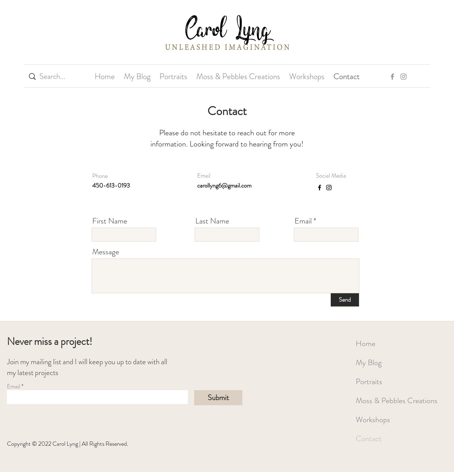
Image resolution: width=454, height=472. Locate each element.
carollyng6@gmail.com (224, 185)
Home (365, 343)
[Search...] (55, 76)
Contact (369, 438)
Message (105, 252)
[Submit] (218, 397)
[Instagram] (329, 187)
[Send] (345, 300)
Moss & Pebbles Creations (396, 400)
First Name (109, 221)
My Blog (369, 362)
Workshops (373, 419)
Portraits (369, 381)
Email (303, 221)
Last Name (212, 221)
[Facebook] (319, 187)
